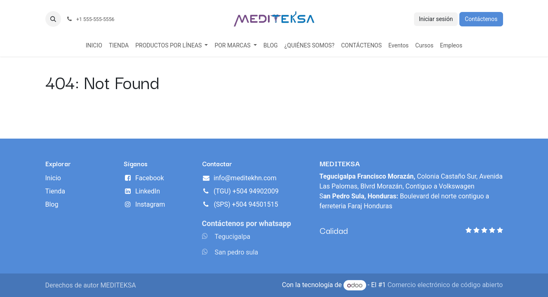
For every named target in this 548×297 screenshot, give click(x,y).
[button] (53, 19)
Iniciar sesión (436, 19)
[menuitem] (94, 45)
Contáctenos (481, 19)
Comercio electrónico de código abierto (445, 285)
